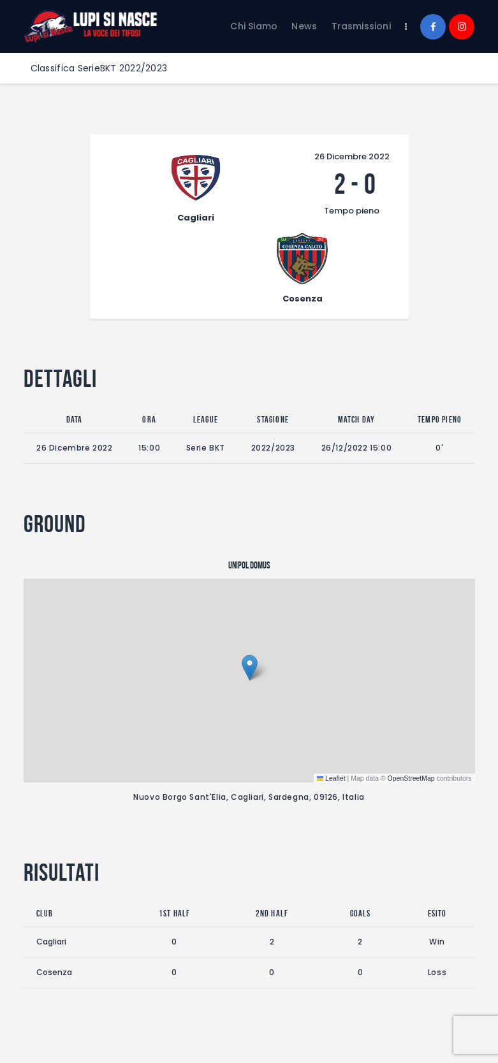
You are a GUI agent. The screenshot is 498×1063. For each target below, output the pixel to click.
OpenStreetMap (411, 701)
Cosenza (54, 895)
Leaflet (331, 701)
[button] (250, 592)
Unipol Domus (249, 489)
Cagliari (51, 865)
